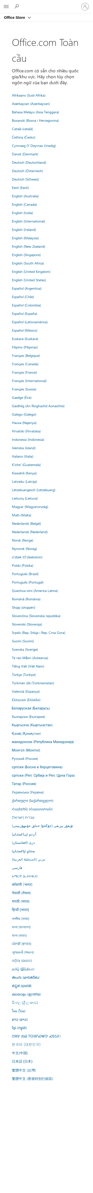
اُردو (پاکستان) (24, 833)
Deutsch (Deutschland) (29, 162)
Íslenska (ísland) (23, 447)
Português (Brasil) (25, 573)
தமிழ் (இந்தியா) (23, 968)
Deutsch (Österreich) (27, 170)
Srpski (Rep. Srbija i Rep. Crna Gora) (38, 632)
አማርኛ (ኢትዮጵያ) (24, 875)
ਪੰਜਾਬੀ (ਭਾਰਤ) (21, 943)
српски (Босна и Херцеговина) (37, 766)
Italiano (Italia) (22, 456)
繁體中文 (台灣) (24, 1070)
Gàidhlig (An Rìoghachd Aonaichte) (38, 405)
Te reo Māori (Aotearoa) (30, 657)
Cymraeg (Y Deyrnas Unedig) (34, 145)
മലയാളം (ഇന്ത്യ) (26, 993)
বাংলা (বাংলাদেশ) (21, 926)
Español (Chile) (23, 296)
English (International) (28, 221)
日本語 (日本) (22, 1061)
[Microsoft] (46, 4)
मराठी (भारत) (21, 901)
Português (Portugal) (27, 582)
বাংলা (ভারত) (19, 935)
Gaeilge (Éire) (21, 397)
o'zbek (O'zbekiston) (27, 556)
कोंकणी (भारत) (22, 884)
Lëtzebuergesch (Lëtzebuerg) (33, 489)
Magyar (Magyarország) (30, 506)
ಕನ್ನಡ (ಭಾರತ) (21, 985)
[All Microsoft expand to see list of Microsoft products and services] (6, 7)
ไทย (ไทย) (18, 1010)
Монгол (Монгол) (26, 750)
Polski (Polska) (22, 565)
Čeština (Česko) (23, 137)
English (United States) (29, 279)
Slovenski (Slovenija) (27, 624)
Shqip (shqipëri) (23, 607)
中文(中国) (20, 1052)
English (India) (22, 212)
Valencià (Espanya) (26, 691)
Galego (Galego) (24, 414)
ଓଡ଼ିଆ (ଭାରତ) (22, 960)
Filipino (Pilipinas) (25, 346)
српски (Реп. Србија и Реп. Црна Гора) (43, 775)
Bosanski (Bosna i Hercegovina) (35, 120)
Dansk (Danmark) (25, 153)
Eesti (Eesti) (20, 187)
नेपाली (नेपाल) (21, 892)
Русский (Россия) (25, 758)
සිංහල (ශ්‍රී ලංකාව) (25, 1002)
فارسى (17, 867)
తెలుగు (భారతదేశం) (25, 977)
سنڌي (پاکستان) (23, 850)
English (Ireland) (24, 229)
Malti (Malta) (21, 514)
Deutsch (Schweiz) (25, 179)
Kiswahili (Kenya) (24, 472)
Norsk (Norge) (22, 540)
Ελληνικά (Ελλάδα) (26, 699)
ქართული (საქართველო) (32, 800)
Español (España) (24, 313)
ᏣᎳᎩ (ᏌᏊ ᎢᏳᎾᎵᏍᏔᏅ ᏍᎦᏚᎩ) (36, 1035)
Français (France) (24, 372)
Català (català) (22, 128)
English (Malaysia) (25, 237)
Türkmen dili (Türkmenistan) (33, 682)
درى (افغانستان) (23, 842)
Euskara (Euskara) (25, 338)
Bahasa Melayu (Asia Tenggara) (35, 111)
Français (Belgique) (26, 355)
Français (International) (29, 380)
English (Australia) (25, 195)
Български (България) (28, 716)
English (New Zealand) (28, 246)
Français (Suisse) (24, 388)
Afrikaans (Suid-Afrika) (28, 95)
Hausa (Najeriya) (24, 422)
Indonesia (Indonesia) (28, 439)
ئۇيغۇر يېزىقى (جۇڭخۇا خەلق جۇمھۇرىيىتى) (42, 825)
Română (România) (26, 598)
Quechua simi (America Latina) (35, 590)
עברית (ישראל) (23, 817)
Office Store (15, 17)
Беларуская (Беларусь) (31, 708)
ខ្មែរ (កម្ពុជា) (19, 1027)
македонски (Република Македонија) (43, 741)
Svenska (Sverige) (25, 649)
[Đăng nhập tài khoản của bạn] (85, 7)
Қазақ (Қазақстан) (26, 733)
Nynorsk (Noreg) (24, 548)
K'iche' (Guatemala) (26, 464)
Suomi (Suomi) (23, 640)
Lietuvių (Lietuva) (25, 498)
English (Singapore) (26, 254)
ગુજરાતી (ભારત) (23, 952)
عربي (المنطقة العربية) (28, 859)
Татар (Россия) (24, 783)
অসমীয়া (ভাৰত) (20, 918)
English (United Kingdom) (31, 271)
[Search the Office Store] (17, 6)
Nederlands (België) (26, 523)
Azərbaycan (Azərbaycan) (31, 103)
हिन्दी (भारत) (20, 910)
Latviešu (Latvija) (24, 481)
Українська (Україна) (28, 791)
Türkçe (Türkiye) (24, 674)
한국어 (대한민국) (26, 1044)
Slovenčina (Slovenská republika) (36, 615)
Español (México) (24, 330)
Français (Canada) (25, 363)
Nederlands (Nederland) (30, 531)
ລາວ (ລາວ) (20, 1019)
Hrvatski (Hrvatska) (26, 430)
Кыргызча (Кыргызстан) (32, 724)
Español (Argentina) (26, 288)
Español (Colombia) (26, 305)
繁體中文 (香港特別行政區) (32, 1078)
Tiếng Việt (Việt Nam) (28, 666)
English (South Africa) (28, 263)
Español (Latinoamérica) (30, 321)
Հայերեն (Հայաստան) (32, 808)
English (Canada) (24, 204)
